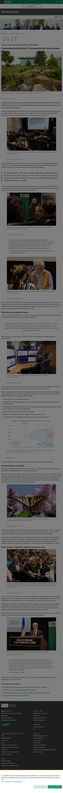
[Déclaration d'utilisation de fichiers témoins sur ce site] (31, 781)
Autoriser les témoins (55, 787)
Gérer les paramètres (40, 787)
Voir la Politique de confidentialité (11, 781)
